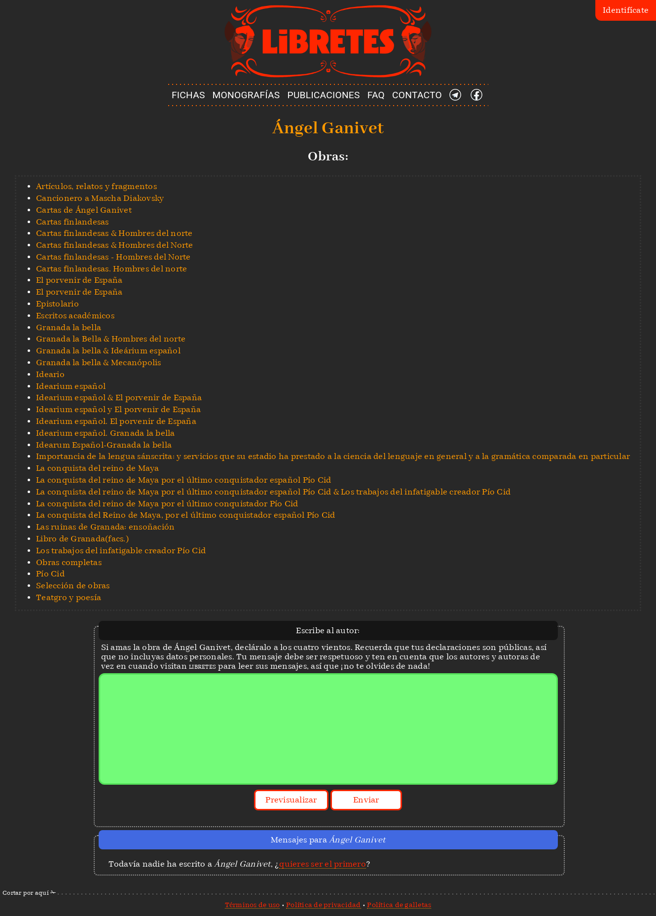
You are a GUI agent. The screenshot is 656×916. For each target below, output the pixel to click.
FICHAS (188, 95)
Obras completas (69, 562)
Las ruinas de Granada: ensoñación (105, 527)
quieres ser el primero (322, 864)
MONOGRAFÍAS (246, 95)
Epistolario (57, 303)
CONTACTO (417, 95)
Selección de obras (73, 585)
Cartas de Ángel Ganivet (84, 210)
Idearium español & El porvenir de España (119, 397)
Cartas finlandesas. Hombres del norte (111, 268)
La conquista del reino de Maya (97, 468)
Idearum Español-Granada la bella (104, 445)
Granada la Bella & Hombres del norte (110, 339)
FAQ (376, 95)
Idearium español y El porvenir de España (118, 409)
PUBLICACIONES (324, 95)
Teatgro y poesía (68, 597)
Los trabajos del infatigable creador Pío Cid (121, 550)
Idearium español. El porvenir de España (116, 421)
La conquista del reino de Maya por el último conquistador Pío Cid (167, 503)
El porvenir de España (79, 280)
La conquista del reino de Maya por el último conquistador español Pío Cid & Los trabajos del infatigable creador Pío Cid (273, 491)
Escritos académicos (75, 315)
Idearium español (71, 386)
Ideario (50, 374)
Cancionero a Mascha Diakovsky (100, 198)
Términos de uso (252, 905)
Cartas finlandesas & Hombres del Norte (114, 245)
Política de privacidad (323, 905)
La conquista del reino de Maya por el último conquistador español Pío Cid (183, 480)
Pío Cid (50, 573)
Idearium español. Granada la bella (105, 433)
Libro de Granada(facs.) (82, 538)
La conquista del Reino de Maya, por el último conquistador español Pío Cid (185, 515)
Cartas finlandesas (72, 222)
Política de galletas (399, 905)
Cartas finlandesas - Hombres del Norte (113, 257)
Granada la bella (68, 327)
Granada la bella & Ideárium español (108, 350)
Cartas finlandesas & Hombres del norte (114, 233)
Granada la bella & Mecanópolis (98, 362)
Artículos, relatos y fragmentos (96, 186)
